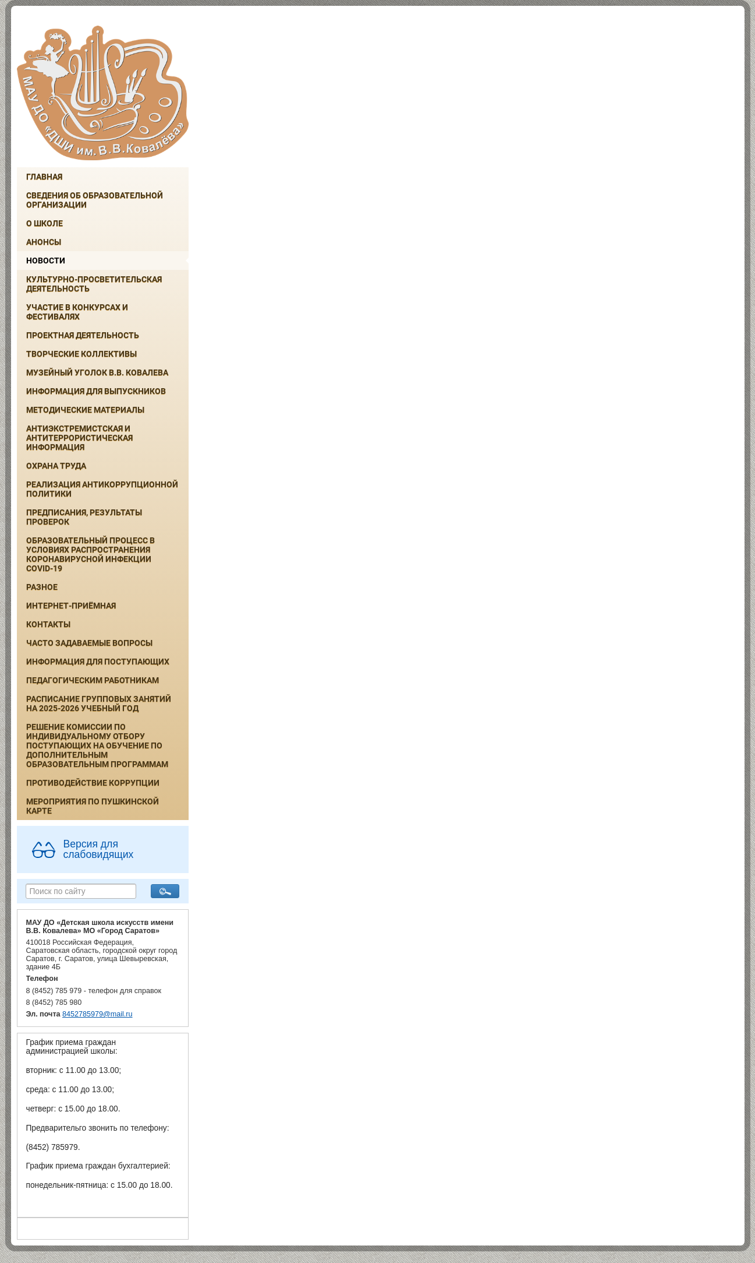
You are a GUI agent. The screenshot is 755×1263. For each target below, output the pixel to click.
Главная (44, 176)
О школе (44, 223)
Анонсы (43, 242)
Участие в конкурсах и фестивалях (77, 311)
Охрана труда (56, 465)
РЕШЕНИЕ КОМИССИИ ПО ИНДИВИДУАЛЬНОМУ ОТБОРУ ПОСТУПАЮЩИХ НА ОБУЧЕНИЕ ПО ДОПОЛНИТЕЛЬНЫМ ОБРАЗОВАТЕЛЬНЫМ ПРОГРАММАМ (97, 745)
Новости (45, 260)
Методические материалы (85, 409)
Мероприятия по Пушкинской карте (92, 806)
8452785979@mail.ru (97, 1014)
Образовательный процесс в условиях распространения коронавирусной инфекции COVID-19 (90, 554)
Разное (42, 587)
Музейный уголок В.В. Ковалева (97, 372)
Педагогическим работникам (92, 680)
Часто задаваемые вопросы (89, 643)
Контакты (48, 624)
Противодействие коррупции (92, 782)
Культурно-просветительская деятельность (94, 284)
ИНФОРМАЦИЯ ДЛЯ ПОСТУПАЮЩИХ (97, 661)
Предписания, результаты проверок (84, 517)
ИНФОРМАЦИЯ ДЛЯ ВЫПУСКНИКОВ (96, 391)
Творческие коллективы (81, 353)
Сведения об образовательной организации (94, 200)
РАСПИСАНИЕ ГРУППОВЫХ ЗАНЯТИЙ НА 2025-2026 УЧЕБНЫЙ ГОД (98, 703)
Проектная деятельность (82, 335)
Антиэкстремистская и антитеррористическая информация (79, 438)
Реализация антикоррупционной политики (102, 489)
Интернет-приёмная (71, 605)
